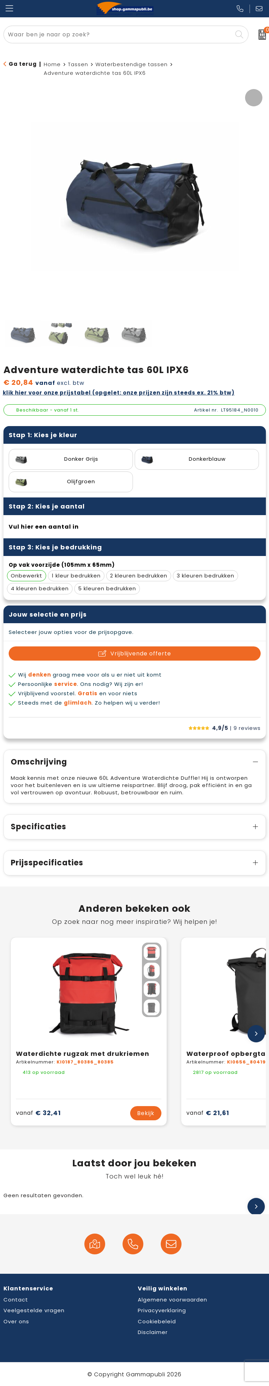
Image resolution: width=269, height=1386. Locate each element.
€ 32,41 (38, 1113)
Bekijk (145, 1113)
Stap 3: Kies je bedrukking (55, 547)
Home (52, 64)
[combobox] (118, 34)
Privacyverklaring (162, 1310)
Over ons (16, 1321)
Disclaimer (153, 1332)
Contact (15, 1299)
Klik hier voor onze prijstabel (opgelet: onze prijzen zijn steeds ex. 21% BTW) (119, 392)
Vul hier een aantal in (44, 527)
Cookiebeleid (157, 1321)
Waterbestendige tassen (131, 64)
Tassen (78, 64)
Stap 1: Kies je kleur (43, 435)
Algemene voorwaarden (172, 1299)
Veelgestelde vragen (34, 1310)
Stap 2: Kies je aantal (47, 506)
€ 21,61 (207, 1113)
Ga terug (23, 64)
